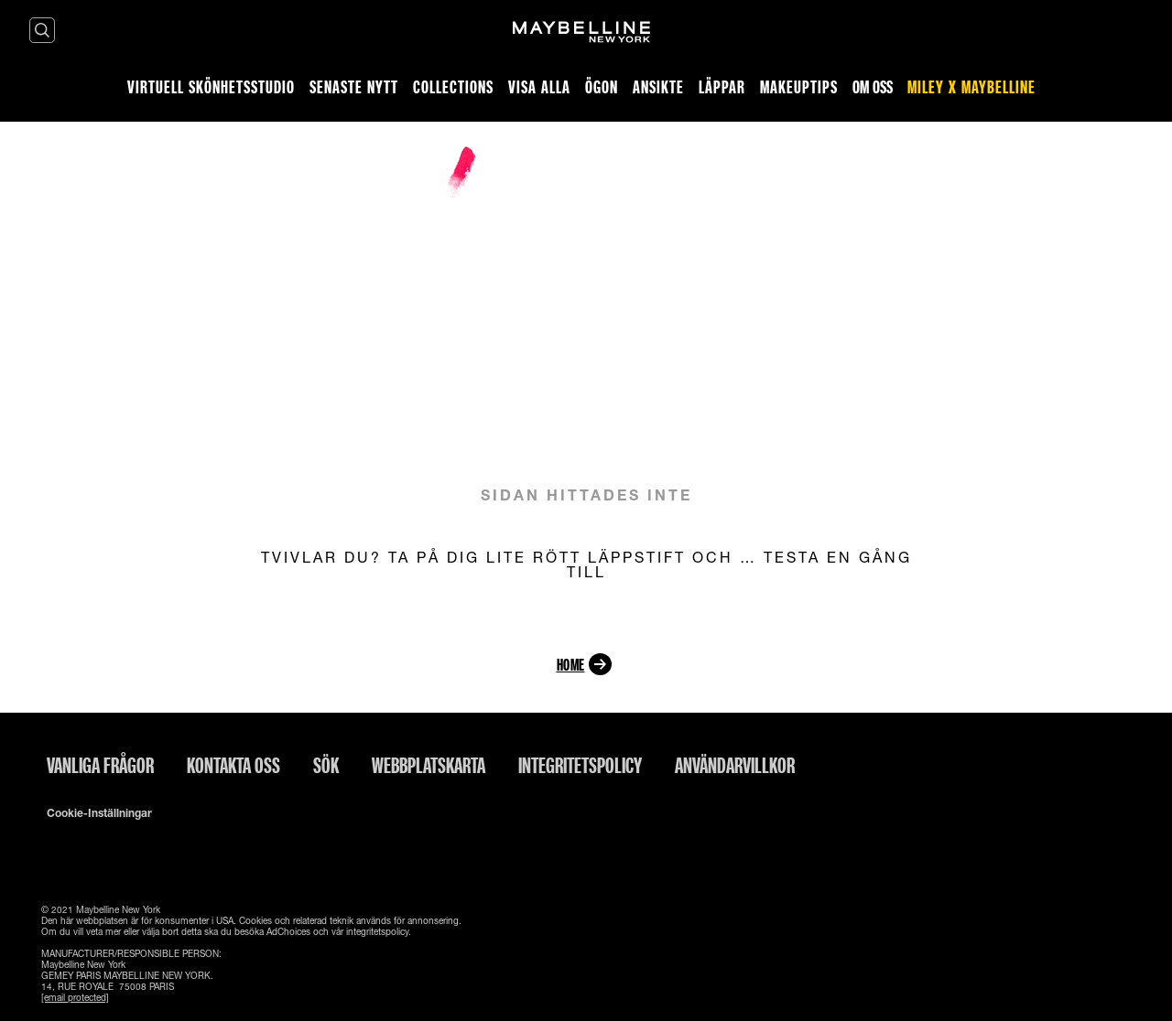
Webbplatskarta (428, 765)
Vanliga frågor (100, 765)
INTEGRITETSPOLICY (580, 765)
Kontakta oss (233, 765)
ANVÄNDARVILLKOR (735, 765)
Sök (326, 765)
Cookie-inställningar (99, 813)
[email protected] (75, 997)
